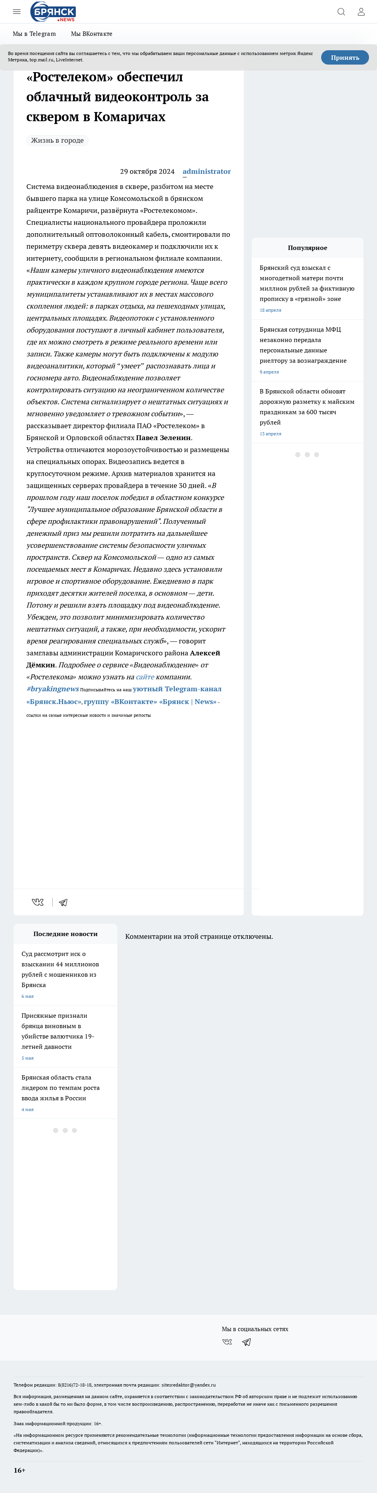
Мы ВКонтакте (92, 33)
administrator (207, 171)
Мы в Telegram (34, 33)
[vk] (38, 902)
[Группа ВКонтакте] (227, 1342)
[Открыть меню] (16, 12)
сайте (145, 676)
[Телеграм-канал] (247, 1342)
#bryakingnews (52, 688)
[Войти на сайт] (361, 12)
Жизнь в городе (57, 140)
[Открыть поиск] (341, 12)
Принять (345, 57)
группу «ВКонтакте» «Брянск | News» (150, 701)
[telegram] (66, 902)
